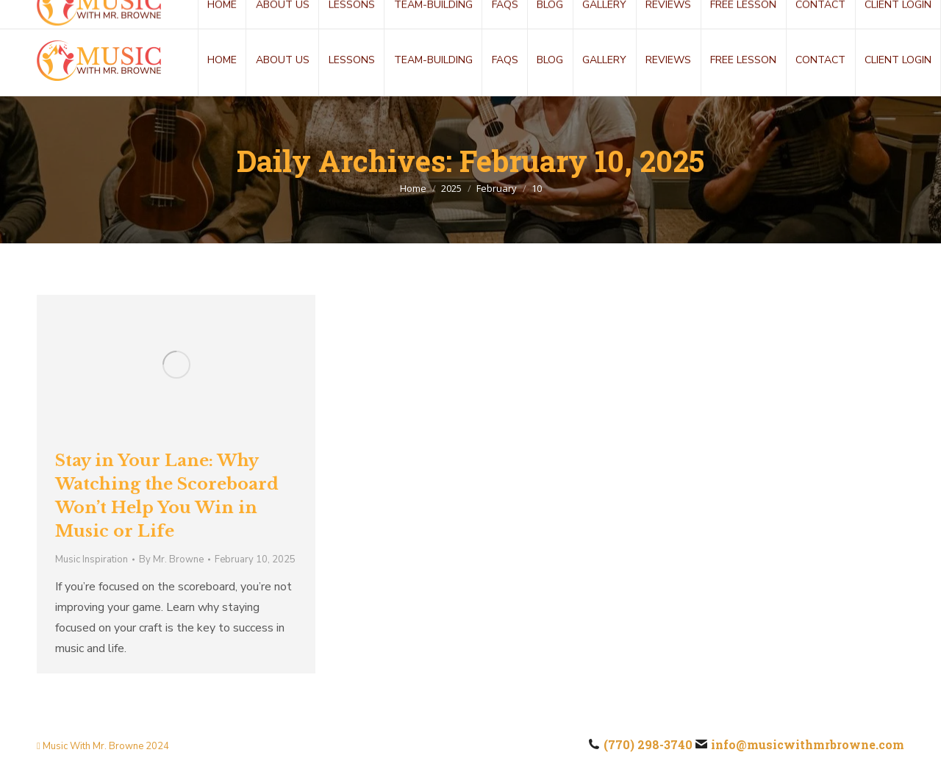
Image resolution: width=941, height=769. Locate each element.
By (171, 559)
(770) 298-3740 (56, 13)
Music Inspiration (91, 559)
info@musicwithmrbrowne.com (199, 13)
